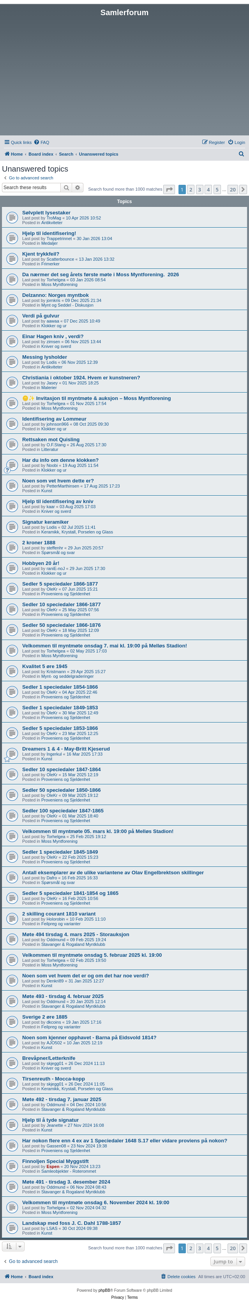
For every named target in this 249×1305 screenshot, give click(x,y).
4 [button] (208, 189)
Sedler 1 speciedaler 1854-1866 (60, 687)
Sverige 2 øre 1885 (44, 1017)
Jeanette (54, 1125)
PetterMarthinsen (62, 486)
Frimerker (50, 263)
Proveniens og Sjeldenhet (65, 593)
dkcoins (53, 1022)
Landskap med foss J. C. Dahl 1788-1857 (71, 1223)
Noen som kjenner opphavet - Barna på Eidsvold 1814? (89, 1037)
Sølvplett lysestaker (46, 213)
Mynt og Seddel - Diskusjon (67, 305)
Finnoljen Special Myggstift (55, 1161)
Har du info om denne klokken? (60, 460)
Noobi (52, 465)
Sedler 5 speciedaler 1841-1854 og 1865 (70, 893)
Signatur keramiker (45, 522)
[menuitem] (41, 142)
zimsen (53, 341)
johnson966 (57, 424)
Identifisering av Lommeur (54, 419)
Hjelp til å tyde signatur (50, 1120)
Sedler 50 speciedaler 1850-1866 (61, 790)
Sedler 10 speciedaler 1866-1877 (61, 604)
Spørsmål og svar (58, 552)
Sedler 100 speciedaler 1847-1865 (63, 811)
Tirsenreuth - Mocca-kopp (53, 1079)
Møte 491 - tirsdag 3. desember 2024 (66, 1182)
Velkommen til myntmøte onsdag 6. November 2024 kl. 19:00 (95, 1202)
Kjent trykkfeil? (40, 254)
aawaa (52, 321)
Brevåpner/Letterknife (48, 1058)
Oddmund (55, 939)
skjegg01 (55, 1063)
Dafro (51, 877)
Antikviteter (51, 222)
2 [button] (190, 189)
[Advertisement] (124, 75)
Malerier (49, 387)
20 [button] (233, 189)
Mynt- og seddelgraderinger (67, 676)
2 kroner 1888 (38, 543)
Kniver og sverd (56, 346)
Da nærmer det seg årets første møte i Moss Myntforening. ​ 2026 (100, 274)
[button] (169, 189)
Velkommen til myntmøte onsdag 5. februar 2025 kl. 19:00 (92, 955)
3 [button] (199, 189)
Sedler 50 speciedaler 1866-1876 (61, 625)
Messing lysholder (44, 357)
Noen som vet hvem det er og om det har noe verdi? (85, 976)
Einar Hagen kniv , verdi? (53, 336)
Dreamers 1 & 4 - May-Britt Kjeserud (66, 749)
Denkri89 (55, 981)
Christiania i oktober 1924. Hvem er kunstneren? (81, 378)
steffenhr (54, 548)
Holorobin (55, 919)
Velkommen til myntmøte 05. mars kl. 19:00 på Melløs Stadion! (97, 831)
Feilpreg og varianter (61, 923)
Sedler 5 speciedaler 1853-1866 (60, 728)
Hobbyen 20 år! (40, 563)
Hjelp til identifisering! (49, 233)
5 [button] (217, 189)
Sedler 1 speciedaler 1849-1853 (60, 707)
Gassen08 (56, 1146)
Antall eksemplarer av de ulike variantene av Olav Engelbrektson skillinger (113, 872)
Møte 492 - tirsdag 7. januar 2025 (61, 1099)
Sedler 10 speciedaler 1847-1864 (61, 769)
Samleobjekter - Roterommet (68, 1171)
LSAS (51, 1228)
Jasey (52, 383)
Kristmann (56, 671)
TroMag (53, 218)
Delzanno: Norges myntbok (55, 295)
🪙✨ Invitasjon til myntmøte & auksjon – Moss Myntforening (96, 398)
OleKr (51, 589)
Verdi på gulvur (40, 316)
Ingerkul (54, 754)
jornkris (53, 300)
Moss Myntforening (59, 284)
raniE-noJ (55, 568)
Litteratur (49, 449)
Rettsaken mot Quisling (50, 439)
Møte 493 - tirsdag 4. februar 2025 (63, 996)
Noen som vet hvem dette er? (58, 481)
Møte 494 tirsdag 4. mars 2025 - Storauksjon (75, 934)
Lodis (51, 362)
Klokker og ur (54, 325)
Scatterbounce (60, 259)
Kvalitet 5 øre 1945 (44, 666)
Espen (52, 1166)
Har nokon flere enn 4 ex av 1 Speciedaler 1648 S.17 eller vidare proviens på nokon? (124, 1141)
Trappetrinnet (59, 238)
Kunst (46, 490)
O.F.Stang (55, 444)
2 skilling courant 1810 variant (58, 914)
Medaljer (49, 243)
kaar (50, 506)
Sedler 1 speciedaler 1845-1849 (60, 852)
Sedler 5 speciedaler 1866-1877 (60, 584)
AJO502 (54, 1042)
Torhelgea (55, 279)
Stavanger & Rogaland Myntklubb (73, 944)
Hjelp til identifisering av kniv (57, 501)
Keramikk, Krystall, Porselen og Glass (77, 532)
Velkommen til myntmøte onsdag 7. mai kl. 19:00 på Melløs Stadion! (104, 646)
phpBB (104, 1290)
